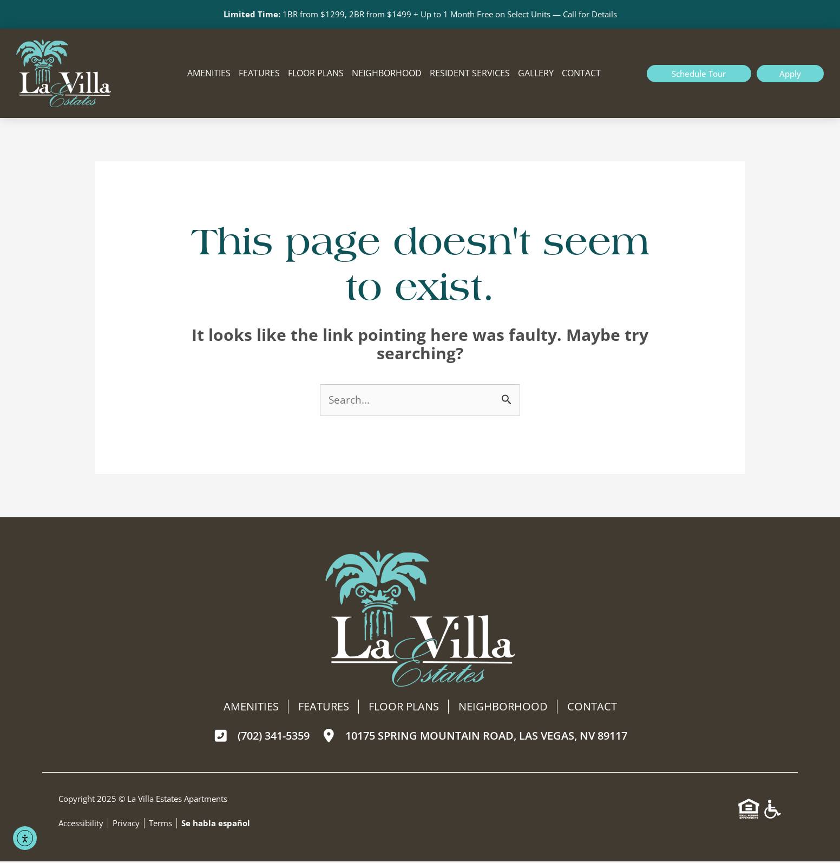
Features (259, 74)
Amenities (209, 74)
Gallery (536, 74)
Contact (581, 74)
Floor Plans (316, 74)
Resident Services (470, 74)
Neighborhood (387, 74)
